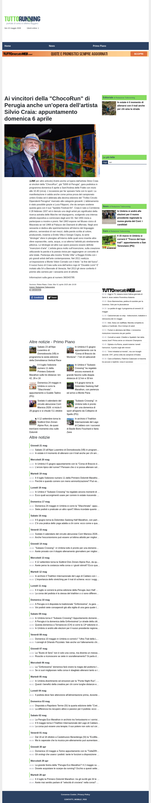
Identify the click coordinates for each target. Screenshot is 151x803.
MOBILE (78, 799)
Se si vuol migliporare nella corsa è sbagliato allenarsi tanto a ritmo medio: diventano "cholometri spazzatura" (89, 670)
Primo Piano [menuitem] (99, 46)
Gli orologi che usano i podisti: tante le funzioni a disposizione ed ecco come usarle (76, 754)
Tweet (52, 297)
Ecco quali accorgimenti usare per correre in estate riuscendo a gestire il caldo (74, 495)
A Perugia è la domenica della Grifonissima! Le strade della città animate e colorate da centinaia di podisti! (88, 621)
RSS (85, 799)
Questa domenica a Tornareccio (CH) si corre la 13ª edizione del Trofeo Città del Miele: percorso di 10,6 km (88, 625)
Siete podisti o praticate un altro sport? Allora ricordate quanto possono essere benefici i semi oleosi (85, 509)
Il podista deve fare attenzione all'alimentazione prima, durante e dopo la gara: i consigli (78, 695)
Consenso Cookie (68, 794)
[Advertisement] (95, 22)
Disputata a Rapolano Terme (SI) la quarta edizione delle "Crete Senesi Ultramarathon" (78, 705)
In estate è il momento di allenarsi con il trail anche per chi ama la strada (71, 453)
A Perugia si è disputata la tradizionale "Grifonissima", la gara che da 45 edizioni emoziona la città (83, 604)
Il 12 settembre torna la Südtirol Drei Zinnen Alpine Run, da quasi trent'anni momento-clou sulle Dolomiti (45, 425)
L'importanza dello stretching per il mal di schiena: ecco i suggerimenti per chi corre (76, 579)
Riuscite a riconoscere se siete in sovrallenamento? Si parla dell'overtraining (73, 656)
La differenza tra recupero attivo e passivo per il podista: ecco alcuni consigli (73, 709)
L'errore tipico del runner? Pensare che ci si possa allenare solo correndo (71, 467)
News (106, 206)
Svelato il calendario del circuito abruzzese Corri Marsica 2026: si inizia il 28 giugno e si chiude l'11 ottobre (88, 534)
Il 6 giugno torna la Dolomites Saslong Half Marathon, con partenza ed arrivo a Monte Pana (80, 520)
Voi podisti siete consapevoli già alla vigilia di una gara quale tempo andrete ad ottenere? (79, 607)
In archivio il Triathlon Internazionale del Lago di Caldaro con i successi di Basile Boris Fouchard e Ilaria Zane (83, 425)
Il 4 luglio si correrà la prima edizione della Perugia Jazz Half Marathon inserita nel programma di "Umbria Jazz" (90, 590)
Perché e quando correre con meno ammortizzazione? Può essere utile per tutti (74, 481)
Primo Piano (42, 284)
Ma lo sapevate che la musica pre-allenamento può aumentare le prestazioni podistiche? (79, 740)
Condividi (37, 297)
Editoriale (108, 97)
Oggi (105, 162)
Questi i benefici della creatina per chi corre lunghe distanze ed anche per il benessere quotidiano (83, 684)
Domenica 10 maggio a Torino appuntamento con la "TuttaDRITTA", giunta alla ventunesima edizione (85, 751)
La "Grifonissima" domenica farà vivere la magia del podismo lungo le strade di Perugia (78, 667)
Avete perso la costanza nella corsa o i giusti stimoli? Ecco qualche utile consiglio (75, 565)
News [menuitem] (52, 46)
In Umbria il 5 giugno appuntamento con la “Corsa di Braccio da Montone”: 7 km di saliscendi (81, 464)
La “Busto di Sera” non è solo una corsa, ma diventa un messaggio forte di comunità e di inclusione (84, 653)
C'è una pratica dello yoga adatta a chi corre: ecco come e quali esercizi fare (73, 523)
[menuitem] (144, 46)
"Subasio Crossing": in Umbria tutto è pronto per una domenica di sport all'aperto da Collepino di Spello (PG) (82, 407)
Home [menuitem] (8, 46)
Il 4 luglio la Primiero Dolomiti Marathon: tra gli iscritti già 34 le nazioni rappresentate (77, 779)
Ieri (110, 162)
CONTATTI (68, 799)
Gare (105, 231)
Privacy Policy (84, 794)
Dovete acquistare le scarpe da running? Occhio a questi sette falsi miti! (71, 768)
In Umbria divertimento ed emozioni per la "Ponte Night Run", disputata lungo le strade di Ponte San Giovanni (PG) (92, 681)
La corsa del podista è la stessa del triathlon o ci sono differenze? (67, 593)
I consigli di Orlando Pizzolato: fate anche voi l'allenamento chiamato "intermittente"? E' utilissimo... (84, 642)
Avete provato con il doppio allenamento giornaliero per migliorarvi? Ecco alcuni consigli (78, 551)
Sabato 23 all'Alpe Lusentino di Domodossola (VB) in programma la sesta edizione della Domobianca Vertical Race (45, 354)
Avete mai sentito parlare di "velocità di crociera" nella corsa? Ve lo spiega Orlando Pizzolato (81, 782)
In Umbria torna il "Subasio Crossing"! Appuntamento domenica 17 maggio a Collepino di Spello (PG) (85, 618)
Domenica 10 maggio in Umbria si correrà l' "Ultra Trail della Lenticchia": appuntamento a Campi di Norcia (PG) (90, 639)
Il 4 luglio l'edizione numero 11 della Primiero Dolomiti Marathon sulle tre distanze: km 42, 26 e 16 (45, 371)
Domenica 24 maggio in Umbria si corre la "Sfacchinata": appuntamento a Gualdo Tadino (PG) (45, 389)
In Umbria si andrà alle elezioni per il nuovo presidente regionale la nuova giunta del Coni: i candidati (85, 628)
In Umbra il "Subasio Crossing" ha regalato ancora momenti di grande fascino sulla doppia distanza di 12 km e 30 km (81, 371)
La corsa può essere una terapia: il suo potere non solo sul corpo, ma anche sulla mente (79, 726)
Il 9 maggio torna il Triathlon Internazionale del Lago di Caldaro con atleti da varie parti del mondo (83, 723)
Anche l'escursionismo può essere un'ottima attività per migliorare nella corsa (73, 537)
